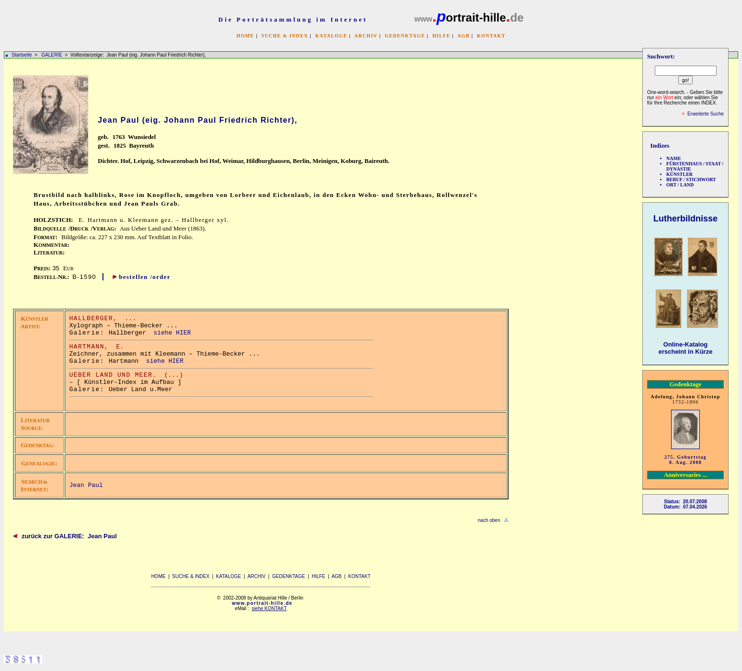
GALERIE (52, 55)
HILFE (441, 35)
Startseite (22, 55)
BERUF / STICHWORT (691, 179)
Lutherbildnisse (685, 218)
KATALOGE (331, 35)
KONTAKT (491, 35)
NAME (673, 158)
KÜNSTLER (679, 174)
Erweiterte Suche (705, 113)
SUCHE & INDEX (284, 35)
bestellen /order (145, 276)
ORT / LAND (680, 184)
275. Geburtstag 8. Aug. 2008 (685, 459)
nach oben (489, 520)
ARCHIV (365, 35)
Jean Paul (86, 485)
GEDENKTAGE (405, 35)
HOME (245, 35)
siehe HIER (172, 332)
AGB (463, 35)
